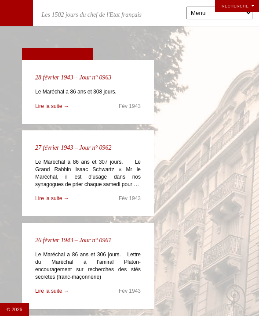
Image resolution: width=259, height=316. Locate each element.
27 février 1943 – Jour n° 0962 (73, 147)
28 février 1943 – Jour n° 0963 (73, 77)
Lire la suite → (52, 106)
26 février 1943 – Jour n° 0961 (73, 240)
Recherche (235, 6)
